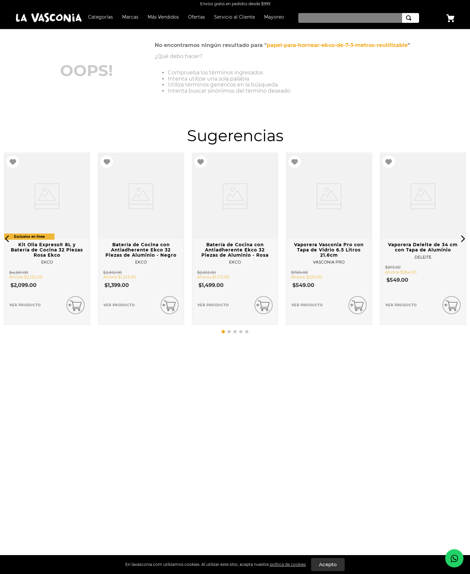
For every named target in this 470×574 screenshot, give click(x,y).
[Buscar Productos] (410, 18)
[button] (7, 238)
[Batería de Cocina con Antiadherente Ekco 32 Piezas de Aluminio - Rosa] (235, 239)
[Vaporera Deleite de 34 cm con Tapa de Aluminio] (423, 239)
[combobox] (357, 18)
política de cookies (288, 564)
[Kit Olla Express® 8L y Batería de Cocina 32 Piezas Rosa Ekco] (47, 239)
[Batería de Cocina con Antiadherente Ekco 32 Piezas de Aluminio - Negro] (141, 239)
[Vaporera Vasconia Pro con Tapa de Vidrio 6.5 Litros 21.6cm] (329, 239)
